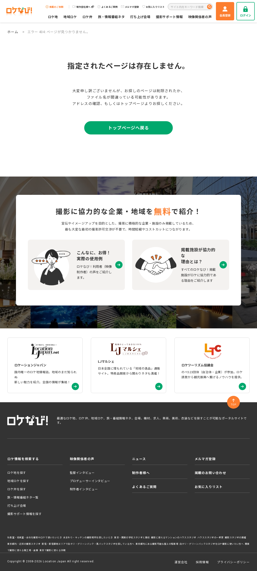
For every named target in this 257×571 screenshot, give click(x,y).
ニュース (139, 458)
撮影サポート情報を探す (24, 514)
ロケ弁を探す (16, 489)
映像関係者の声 (200, 16)
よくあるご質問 (107, 6)
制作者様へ (141, 472)
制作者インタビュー (84, 489)
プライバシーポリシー (233, 562)
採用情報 (202, 562)
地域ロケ (70, 16)
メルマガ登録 (130, 6)
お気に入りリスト (153, 6)
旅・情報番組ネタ (111, 16)
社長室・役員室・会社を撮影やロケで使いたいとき (34, 537)
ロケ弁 (87, 16)
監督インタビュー (82, 472)
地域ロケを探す (18, 481)
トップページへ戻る (128, 127)
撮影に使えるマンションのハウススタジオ (173, 537)
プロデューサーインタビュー (90, 481)
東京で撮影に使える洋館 (52, 550)
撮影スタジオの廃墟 (235, 537)
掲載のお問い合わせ (210, 472)
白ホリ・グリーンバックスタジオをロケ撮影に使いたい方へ (212, 543)
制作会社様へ (83, 6)
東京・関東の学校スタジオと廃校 (132, 537)
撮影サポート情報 (169, 16)
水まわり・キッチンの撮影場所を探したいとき (88, 537)
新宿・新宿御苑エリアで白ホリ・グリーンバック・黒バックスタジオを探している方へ (88, 543)
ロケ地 (53, 16)
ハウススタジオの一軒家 (210, 537)
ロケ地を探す (16, 472)
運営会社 (181, 562)
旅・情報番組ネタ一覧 (23, 497)
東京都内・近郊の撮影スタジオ (24, 543)
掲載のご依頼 (54, 6)
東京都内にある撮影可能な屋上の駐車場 (157, 543)
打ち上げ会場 (140, 16)
